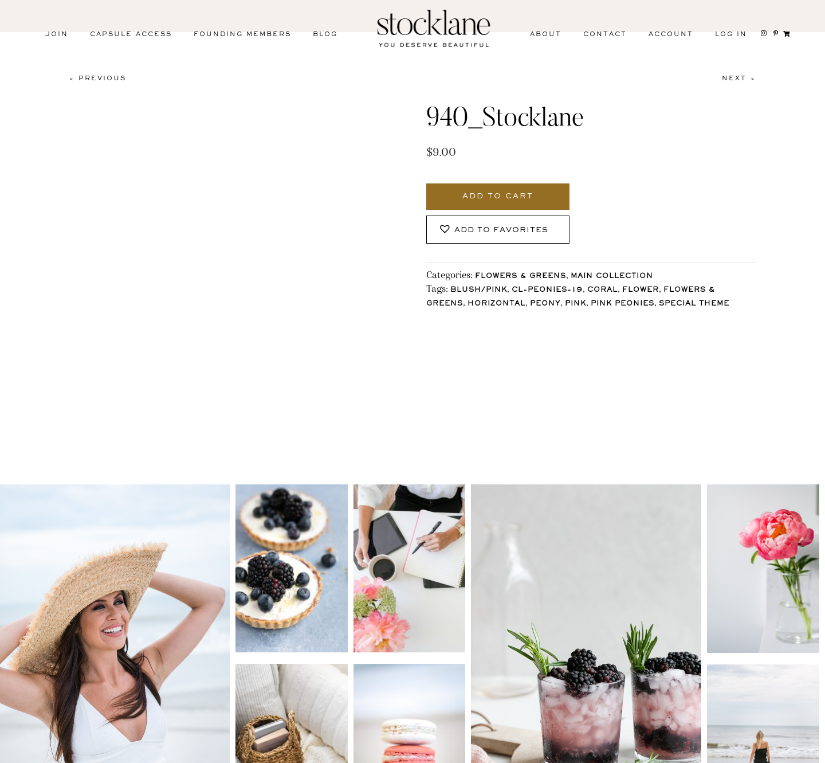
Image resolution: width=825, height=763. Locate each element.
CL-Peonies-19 (547, 290)
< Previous (97, 78)
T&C (580, 750)
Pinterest (203, 753)
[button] (497, 230)
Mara (790, 750)
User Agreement (656, 750)
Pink (575, 304)
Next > (739, 78)
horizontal (496, 304)
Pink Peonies (622, 304)
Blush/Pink (478, 290)
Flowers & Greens (520, 276)
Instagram (50, 753)
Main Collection (612, 276)
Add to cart (497, 196)
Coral (602, 290)
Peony (545, 304)
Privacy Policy (507, 750)
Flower (640, 290)
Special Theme (694, 304)
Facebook (127, 753)
